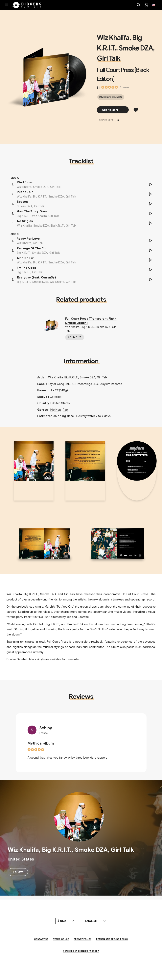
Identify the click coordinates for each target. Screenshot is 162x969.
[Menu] (6, 5)
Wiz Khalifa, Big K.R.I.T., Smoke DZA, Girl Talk (125, 48)
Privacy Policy (82, 939)
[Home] (27, 5)
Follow (18, 872)
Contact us (41, 939)
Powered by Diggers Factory (81, 951)
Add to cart (113, 110)
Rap (65, 409)
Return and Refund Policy (112, 939)
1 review (124, 87)
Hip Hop (55, 409)
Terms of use (61, 939)
